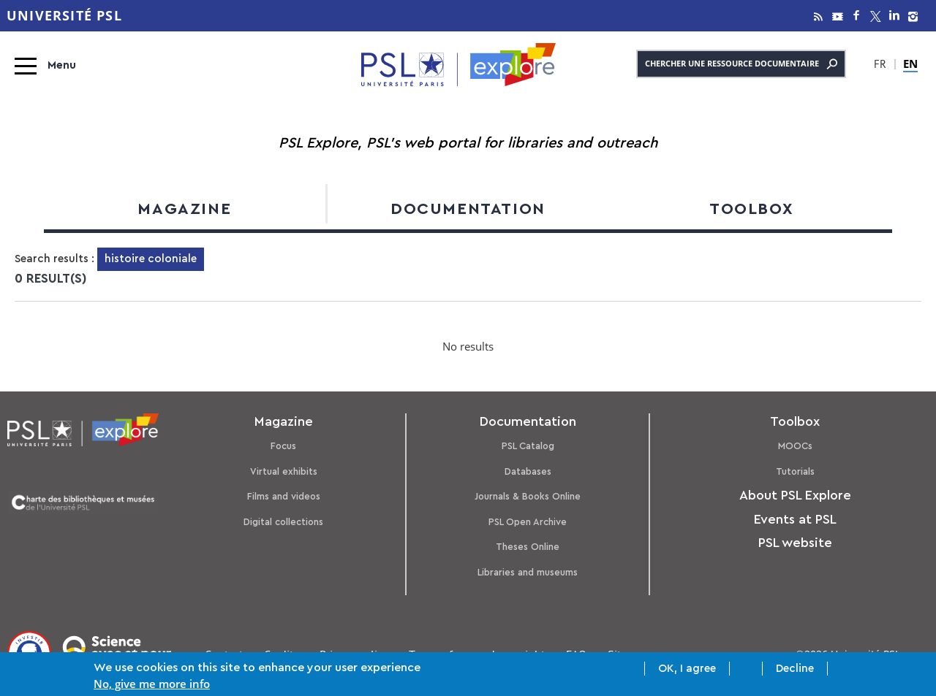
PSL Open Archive (527, 522)
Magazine (184, 209)
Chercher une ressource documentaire (741, 64)
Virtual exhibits (283, 471)
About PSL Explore (795, 495)
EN (910, 63)
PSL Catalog (528, 446)
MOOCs (795, 446)
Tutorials (795, 471)
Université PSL (64, 15)
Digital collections (283, 522)
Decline (795, 670)
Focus (283, 446)
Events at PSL (795, 519)
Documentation (468, 209)
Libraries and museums (528, 572)
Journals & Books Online (528, 496)
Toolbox (751, 209)
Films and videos (283, 496)
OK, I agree (687, 670)
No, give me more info (152, 685)
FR (880, 65)
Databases (528, 471)
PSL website (795, 542)
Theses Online (527, 546)
